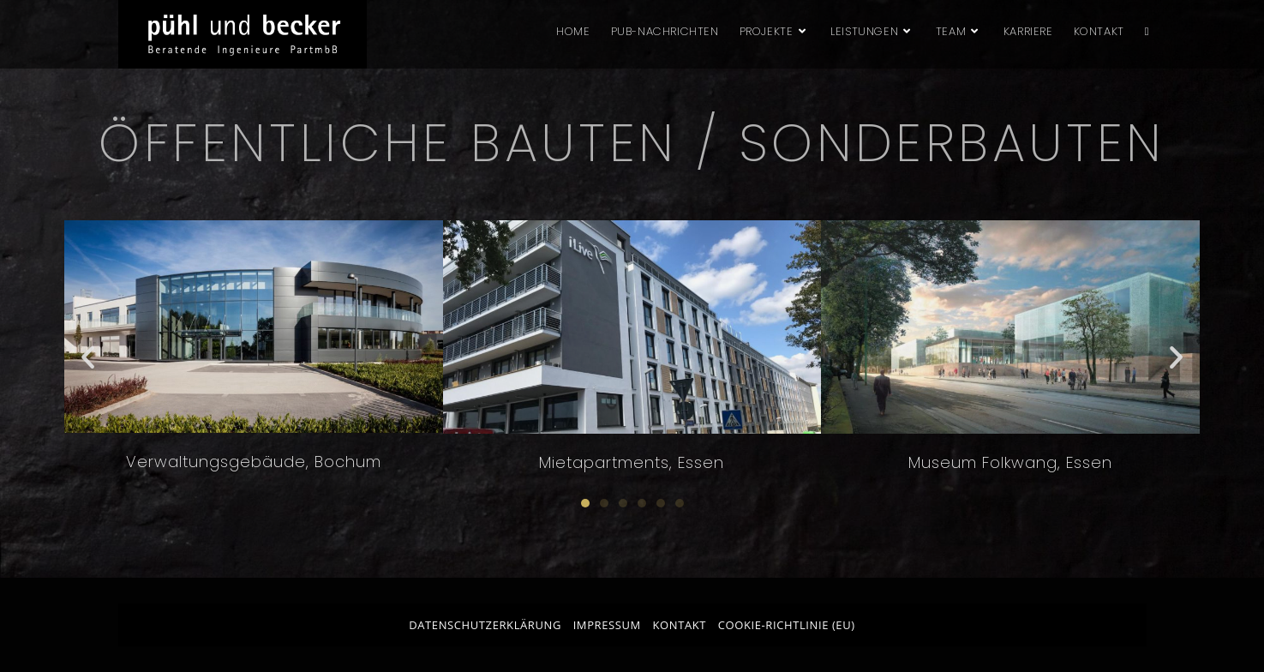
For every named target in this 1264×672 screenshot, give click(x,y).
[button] (88, 356)
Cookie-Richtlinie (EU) (786, 625)
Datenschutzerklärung (485, 625)
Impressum (607, 625)
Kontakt (680, 625)
